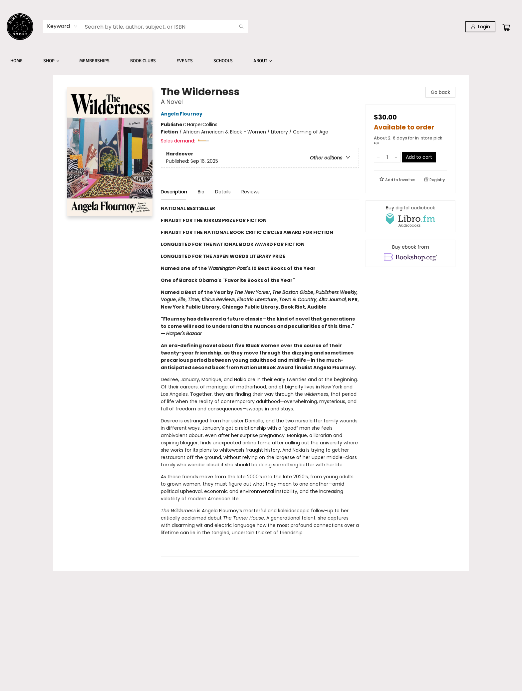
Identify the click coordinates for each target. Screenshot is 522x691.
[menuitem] (16, 61)
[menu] (261, 61)
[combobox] (62, 26)
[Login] (480, 26)
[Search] (241, 26)
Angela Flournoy (182, 114)
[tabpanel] (260, 381)
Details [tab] (223, 191)
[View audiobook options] (410, 216)
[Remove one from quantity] (378, 157)
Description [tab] (174, 191)
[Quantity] (387, 157)
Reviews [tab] (250, 191)
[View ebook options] (410, 253)
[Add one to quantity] (396, 157)
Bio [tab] (201, 191)
